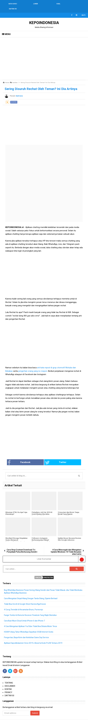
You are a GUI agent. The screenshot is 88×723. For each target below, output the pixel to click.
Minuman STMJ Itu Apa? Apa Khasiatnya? (16, 508)
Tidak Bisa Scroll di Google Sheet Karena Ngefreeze (25, 599)
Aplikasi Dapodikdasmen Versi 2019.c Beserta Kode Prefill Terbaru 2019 (34, 638)
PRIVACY (8, 687)
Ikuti (83, 10)
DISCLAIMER (10, 681)
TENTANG (9, 678)
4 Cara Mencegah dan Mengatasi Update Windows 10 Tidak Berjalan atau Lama (66, 547)
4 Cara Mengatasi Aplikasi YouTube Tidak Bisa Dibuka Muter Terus (32, 621)
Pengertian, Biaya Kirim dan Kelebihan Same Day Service (27, 632)
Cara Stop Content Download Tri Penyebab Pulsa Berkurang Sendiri (22, 546)
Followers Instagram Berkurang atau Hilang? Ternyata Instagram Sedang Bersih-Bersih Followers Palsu (43, 536)
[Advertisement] (44, 53)
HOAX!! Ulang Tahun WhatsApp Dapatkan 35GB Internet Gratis (30, 627)
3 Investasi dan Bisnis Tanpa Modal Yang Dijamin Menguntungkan (68, 509)
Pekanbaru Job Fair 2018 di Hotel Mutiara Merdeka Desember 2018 (42, 509)
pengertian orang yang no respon (32, 366)
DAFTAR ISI (9, 691)
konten (14, 97)
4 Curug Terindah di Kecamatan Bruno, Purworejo (24, 605)
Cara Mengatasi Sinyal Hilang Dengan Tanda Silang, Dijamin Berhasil (32, 593)
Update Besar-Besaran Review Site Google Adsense (69, 534)
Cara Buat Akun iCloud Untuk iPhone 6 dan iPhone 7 (25, 616)
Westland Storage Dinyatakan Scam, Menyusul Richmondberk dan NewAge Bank (16, 536)
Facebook (27, 457)
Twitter (53, 457)
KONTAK (8, 684)
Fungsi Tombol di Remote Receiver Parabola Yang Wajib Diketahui (31, 610)
